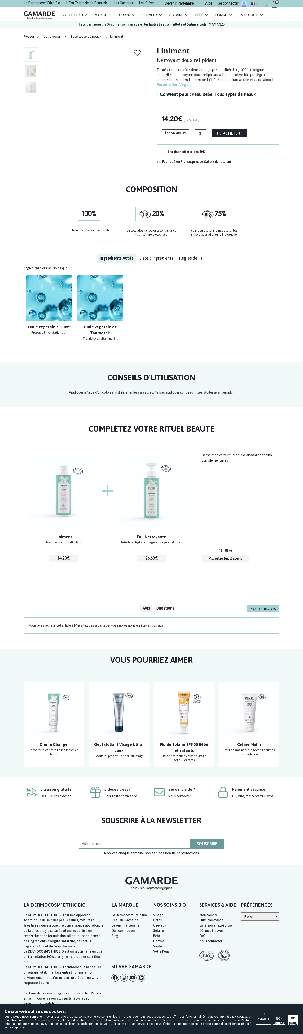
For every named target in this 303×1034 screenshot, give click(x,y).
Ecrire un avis (263, 608)
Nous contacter (179, 796)
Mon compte (208, 915)
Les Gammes (123, 3)
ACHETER (232, 133)
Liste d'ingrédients (156, 258)
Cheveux (149, 15)
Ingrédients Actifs (117, 258)
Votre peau (51, 36)
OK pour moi (276, 1017)
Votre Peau (72, 15)
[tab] (116, 258)
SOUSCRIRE (207, 843)
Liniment (63, 536)
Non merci (232, 1017)
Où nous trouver (123, 931)
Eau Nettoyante (151, 536)
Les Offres (147, 3)
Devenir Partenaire (179, 3)
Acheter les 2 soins (225, 558)
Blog (114, 936)
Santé (157, 946)
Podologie (249, 15)
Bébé (199, 15)
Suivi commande (211, 920)
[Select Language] (260, 916)
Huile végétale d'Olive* (49, 327)
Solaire (176, 15)
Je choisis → (187, 1017)
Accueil (29, 36)
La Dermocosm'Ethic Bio (42, 3)
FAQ (202, 936)
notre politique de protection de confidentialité (81, 1027)
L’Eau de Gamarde (124, 920)
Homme (221, 15)
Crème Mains (249, 744)
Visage (101, 15)
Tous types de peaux (86, 36)
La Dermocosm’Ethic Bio (129, 915)
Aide (208, 3)
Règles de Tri (191, 258)
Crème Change (53, 744)
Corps (124, 15)
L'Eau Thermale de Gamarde (87, 3)
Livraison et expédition (216, 925)
